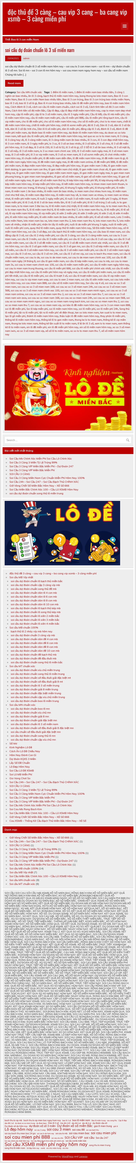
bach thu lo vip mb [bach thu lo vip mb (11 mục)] (13, 1120)
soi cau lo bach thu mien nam (101, 253)
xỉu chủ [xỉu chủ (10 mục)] (65, 1148)
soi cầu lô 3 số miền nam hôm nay (34, 250)
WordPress (67, 1156)
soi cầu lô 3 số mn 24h (45, 253)
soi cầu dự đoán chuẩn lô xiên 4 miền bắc (35, 623)
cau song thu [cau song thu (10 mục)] (112, 1120)
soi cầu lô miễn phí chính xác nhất (91, 268)
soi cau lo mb (102, 261)
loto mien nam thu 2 (59, 220)
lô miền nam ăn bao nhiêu (58, 191)
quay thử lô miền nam (42, 228)
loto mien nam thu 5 (107, 220)
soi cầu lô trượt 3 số (56, 275)
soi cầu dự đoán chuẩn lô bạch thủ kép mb (36, 608)
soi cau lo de (32, 257)
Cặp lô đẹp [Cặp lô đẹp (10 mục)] (122, 1120)
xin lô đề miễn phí (36, 327)
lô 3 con (92, 139)
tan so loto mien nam (87, 312)
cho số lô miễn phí (88, 121)
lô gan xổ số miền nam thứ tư (48, 180)
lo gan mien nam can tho (33, 169)
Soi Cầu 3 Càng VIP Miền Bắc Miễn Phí (32, 470)
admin (26, 58)
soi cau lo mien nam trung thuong (24, 268)
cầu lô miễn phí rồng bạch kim (102, 117)
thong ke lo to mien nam (88, 319)
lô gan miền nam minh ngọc (62, 172)
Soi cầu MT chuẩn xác (22, 666)
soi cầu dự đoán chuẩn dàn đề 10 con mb (35, 650)
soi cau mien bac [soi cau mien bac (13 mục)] (79, 1133)
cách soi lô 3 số (79, 106)
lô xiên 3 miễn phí (88, 213)
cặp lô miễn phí (25, 114)
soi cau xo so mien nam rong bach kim (63, 301)
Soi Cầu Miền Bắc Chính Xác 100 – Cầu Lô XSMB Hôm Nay (43, 489)
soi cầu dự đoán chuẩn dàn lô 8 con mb (34, 600)
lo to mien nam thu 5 (16, 209)
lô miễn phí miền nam (24, 198)
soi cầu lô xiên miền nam (95, 279)
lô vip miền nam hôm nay (23, 213)
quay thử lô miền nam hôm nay (73, 228)
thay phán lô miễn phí (112, 316)
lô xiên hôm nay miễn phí (24, 217)
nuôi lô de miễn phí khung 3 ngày (88, 224)
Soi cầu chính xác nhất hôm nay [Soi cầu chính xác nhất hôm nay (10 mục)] (17, 1141)
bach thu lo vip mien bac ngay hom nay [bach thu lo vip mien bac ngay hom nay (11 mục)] (42, 1120)
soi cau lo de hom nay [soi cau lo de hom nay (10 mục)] (45, 1133)
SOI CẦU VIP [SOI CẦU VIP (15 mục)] (74, 1137)
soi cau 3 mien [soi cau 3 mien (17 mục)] (59, 1129)
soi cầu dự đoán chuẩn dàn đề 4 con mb (34, 639)
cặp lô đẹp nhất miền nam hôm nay (80, 110)
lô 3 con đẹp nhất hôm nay (113, 139)
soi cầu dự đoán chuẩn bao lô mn (30, 708)
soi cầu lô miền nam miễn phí (71, 264)
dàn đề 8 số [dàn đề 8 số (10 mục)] (86, 1123)
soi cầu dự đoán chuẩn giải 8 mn (30, 716)
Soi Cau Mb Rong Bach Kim (25, 809)
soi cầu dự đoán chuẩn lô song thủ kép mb (36, 612)
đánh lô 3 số (108, 128)
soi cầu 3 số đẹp (37, 231)
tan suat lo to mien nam (113, 312)
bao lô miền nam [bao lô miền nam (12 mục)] (81, 1120)
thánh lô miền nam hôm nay (42, 316)
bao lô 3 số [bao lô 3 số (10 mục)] (66, 1120)
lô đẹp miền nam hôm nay (36, 165)
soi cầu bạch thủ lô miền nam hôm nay (70, 231)
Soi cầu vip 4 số (95, 283)
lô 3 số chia (103, 143)
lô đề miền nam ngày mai (52, 161)
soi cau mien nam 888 (34, 283)
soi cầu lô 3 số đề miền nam (41, 242)
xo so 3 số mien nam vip (30, 330)
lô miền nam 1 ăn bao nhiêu (27, 191)
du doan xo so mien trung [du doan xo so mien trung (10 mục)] (25, 1123)
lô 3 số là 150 (41, 147)
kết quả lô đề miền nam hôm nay (63, 136)
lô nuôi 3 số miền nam (77, 198)
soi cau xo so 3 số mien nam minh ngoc (83, 290)
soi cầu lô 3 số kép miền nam (98, 246)
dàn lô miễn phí (70, 128)
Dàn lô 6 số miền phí (49, 128)
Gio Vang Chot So (19, 778)
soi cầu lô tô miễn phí (31, 275)
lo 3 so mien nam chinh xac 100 (58, 151)
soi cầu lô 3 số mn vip (71, 253)
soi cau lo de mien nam (54, 257)
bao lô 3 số (11, 103)
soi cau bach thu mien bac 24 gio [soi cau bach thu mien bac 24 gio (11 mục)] (20, 1133)
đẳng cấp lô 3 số (90, 128)
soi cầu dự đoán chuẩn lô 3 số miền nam (39, 49)
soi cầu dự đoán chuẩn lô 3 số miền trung (35, 685)
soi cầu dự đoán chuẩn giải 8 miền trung (34, 689)
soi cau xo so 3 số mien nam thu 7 (84, 294)
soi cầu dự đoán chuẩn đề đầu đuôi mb (33, 658)
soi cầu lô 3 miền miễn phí (53, 239)
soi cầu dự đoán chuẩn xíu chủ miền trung (35, 670)
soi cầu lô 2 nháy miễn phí (40, 235)
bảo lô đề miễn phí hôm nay (88, 103)
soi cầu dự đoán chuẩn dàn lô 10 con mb (35, 604)
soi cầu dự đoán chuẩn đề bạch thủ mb (34, 654)
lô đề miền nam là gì (113, 158)
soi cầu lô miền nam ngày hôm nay (109, 264)
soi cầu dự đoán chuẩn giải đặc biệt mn (34, 720)
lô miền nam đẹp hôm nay (40, 194)
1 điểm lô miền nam (62, 92)
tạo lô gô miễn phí (15, 316)
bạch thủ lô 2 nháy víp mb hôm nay (31, 631)
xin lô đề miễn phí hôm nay (63, 327)
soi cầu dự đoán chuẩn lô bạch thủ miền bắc (37, 581)
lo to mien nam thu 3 (117, 206)
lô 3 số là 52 (57, 147)
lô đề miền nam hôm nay (87, 158)
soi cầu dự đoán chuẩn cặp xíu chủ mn (33, 739)
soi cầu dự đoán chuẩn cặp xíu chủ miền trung (38, 697)
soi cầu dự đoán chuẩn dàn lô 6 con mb (34, 596)
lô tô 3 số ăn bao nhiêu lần (49, 202)
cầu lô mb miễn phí (113, 114)
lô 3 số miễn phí (20, 154)
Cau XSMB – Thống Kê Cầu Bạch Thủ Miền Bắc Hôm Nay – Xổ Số (47, 820)
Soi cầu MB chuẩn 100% (23, 627)
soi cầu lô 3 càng (65, 235)
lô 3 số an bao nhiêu (69, 143)
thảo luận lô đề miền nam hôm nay (79, 316)
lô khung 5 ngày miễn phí (79, 187)
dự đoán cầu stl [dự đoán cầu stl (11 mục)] (100, 1123)
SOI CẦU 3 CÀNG (19, 474)
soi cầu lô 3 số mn (21, 253)
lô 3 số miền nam (29, 151)
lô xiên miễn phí (84, 217)
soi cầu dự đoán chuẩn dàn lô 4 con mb (34, 592)
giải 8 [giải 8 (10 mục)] (115, 1126)
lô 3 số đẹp (26, 147)
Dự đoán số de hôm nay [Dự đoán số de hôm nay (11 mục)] (16, 1126)
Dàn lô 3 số (106, 125)
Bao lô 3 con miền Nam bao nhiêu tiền (39, 99)
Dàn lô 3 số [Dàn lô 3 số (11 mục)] (53, 1123)
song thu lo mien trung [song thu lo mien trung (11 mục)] (99, 1145)
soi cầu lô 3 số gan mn (67, 246)
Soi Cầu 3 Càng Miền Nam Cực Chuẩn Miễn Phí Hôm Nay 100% (47, 477)
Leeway (83, 1156)
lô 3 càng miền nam (36, 139)
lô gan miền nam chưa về (93, 169)
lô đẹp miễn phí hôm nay (66, 165)
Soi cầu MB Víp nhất (21, 577)
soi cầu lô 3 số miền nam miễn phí (74, 250)
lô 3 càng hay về (14, 139)
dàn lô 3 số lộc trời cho (23, 128)
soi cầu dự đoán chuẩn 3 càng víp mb (33, 635)
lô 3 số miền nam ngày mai (92, 151)
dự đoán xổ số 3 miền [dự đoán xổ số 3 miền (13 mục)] (42, 1126)
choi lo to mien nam (111, 121)
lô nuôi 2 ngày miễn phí (50, 198)
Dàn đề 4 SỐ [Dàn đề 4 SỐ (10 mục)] (65, 1123)
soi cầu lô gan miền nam (50, 261)
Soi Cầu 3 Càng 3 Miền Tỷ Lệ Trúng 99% (33, 462)
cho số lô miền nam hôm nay (60, 121)
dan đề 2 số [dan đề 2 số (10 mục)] (9, 1123)
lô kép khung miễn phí (111, 180)
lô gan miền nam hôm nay (31, 172)
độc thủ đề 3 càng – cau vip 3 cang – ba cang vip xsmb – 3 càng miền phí (67, 15)
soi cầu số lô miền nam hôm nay (66, 283)
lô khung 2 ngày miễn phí (49, 187)
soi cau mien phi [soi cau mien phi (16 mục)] (103, 1133)
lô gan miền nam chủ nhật (63, 169)
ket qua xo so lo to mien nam (100, 136)
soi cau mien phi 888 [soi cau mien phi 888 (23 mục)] (27, 1137)
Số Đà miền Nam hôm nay (107, 228)
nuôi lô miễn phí (118, 224)
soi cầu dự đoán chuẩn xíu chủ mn (31, 712)
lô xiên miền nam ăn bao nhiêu (56, 217)
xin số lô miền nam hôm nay (95, 327)
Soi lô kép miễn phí (37, 308)
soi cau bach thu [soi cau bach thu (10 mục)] (92, 1130)
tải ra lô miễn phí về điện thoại (56, 312)
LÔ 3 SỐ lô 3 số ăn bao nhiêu (96, 147)
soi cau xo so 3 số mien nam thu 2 (44, 294)
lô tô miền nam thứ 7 (66, 209)
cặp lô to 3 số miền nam (48, 114)
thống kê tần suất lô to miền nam (57, 323)
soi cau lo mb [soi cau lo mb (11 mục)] (61, 1133)
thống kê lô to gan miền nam (57, 319)
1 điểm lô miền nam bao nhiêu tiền (93, 92)
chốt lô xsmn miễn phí (73, 125)
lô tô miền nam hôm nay (91, 206)
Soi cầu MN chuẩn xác (29, 92)
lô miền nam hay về (67, 194)
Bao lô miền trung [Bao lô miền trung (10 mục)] (99, 1120)
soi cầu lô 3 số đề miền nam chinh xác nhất (82, 242)
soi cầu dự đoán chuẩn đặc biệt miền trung (36, 693)
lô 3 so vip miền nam (42, 154)
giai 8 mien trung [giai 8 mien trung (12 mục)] (103, 1126)
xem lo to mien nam (106, 323)
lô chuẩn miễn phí (32, 158)
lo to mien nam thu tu (91, 209)
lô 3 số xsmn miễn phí (91, 154)
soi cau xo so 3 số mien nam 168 (36, 286)
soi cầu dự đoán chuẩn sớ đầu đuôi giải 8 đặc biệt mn (42, 728)
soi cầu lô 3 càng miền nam (92, 235)
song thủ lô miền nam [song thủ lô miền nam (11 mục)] (15, 1148)
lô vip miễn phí (47, 213)
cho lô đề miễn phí (32, 121)
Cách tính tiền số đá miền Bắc (29, 110)
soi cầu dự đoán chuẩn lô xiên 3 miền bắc (35, 619)
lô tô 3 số (27, 202)
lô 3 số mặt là (121, 147)
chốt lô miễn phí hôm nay (46, 125)
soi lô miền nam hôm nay (63, 308)
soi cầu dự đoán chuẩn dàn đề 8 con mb (34, 646)
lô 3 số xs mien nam (66, 154)
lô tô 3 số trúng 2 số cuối (102, 202)
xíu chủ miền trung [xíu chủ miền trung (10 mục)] (53, 1148)
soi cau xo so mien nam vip (46, 305)
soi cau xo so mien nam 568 (109, 297)
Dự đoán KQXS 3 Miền (22, 759)
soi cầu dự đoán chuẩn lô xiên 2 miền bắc (35, 615)
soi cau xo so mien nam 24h (76, 297)
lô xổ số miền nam (104, 217)
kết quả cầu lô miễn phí (30, 136)
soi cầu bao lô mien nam (107, 231)
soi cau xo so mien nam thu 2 (102, 301)
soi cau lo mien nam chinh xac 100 (34, 264)
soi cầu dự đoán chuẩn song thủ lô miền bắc (37, 662)
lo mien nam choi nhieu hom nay (93, 191)
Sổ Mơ (13, 743)
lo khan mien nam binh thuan (107, 184)
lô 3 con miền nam (15, 143)
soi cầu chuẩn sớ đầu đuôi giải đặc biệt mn (36, 731)
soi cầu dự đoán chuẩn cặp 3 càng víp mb (35, 585)
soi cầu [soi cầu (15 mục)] (89, 1137)
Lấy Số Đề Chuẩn (19, 762)
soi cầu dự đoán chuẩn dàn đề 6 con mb (34, 643)
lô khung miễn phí (105, 187)
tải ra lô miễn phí (28, 312)
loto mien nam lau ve (35, 220)
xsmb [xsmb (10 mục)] (43, 1148)
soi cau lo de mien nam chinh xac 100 (89, 257)
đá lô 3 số (93, 125)
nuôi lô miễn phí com (17, 228)
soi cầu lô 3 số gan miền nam (37, 246)
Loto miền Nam (13, 220)
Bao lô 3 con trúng (72, 99)
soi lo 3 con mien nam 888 (115, 305)
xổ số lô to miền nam (57, 330)
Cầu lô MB (96, 114)
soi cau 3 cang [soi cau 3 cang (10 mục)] (39, 1130)
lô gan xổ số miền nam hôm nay (99, 176)
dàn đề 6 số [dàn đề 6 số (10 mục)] (76, 1123)
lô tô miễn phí (111, 209)
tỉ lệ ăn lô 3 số (86, 323)
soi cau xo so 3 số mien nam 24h (74, 286)
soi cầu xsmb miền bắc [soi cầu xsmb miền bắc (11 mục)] (76, 1141)
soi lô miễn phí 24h (107, 308)
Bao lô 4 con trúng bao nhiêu (54, 103)
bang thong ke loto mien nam (96, 95)
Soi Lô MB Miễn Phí (20, 774)
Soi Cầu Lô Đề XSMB (21, 770)
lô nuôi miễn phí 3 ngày (104, 198)
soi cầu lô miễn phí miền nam (95, 272)
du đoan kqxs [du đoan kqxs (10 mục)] (41, 1123)
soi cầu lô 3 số (77, 239)
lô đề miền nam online (80, 161)
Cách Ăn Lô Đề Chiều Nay (24, 751)
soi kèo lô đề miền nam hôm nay (81, 305)
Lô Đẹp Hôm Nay (19, 766)
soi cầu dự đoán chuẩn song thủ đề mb (34, 588)
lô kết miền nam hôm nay (76, 184)
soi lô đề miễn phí (15, 308)
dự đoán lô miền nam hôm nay (86, 132)
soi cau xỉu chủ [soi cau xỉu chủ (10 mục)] (57, 1138)
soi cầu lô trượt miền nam (83, 275)
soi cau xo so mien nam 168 (43, 297)
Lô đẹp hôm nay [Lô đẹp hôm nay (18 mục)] (19, 1129)
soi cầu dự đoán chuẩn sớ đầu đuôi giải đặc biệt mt (41, 677)
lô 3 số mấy (11, 151)
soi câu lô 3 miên (27, 239)
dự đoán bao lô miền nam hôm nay (48, 132)
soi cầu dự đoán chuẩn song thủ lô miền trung (36, 493)
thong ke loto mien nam (24, 323)
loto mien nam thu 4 (83, 220)
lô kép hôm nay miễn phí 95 (82, 180)
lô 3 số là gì (72, 147)
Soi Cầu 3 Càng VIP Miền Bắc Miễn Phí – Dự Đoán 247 (41, 466)
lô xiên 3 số (105, 213)
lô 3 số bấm (89, 143)
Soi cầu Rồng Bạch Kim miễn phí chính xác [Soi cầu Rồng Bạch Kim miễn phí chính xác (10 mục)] (47, 1141)
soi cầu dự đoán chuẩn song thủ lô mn (33, 735)
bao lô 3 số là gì (28, 103)
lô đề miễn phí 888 (104, 161)
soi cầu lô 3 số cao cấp (99, 239)
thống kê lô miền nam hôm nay (22, 319)
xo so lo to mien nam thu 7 (85, 330)
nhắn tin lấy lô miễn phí (55, 224)
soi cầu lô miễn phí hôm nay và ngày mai (54, 272)
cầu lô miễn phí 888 (72, 117)
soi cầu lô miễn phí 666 (57, 268)
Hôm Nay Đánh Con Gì (22, 755)
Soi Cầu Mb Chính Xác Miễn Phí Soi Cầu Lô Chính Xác (40, 458)
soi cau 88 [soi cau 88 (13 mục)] (78, 1129)
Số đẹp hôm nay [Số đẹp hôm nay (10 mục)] (33, 1148)
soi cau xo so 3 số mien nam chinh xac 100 (35, 290)
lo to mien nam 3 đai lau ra (32, 206)
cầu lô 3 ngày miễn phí (76, 114)
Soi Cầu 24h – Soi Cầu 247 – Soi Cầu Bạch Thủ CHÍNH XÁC (44, 481)
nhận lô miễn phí (31, 224)
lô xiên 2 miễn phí (66, 213)
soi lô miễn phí (87, 308)
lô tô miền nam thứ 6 (41, 209)
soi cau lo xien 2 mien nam (65, 279)
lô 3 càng (122, 136)
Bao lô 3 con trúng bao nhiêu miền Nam (107, 99)
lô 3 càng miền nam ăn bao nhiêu (67, 139)
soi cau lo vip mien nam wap (32, 279)
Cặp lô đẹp (53, 110)
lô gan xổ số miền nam (67, 176)
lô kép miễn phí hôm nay (46, 184)
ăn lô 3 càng (35, 95)
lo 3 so (53, 143)
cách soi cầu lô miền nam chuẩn (50, 106)
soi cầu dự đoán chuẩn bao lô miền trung (35, 701)
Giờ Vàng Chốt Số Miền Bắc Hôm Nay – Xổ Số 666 (39, 485)
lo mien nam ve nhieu (91, 194)
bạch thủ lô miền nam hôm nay (60, 95)
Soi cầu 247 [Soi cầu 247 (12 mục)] (102, 1138)
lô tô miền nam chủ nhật (62, 206)
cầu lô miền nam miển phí (45, 117)
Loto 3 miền (123, 217)
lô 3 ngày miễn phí (37, 143)
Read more (14, 83)
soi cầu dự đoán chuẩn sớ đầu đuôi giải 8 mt (37, 681)
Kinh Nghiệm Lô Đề (20, 747)
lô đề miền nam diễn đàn (57, 158)
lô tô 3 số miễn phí (75, 202)
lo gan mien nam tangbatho (37, 176)
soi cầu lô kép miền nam (79, 261)
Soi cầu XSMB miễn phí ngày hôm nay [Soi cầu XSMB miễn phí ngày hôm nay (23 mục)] (46, 1144)
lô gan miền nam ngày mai (95, 172)
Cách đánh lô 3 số (21, 106)
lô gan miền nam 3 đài (94, 165)
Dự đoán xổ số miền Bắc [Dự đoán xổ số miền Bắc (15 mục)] (75, 1125)
